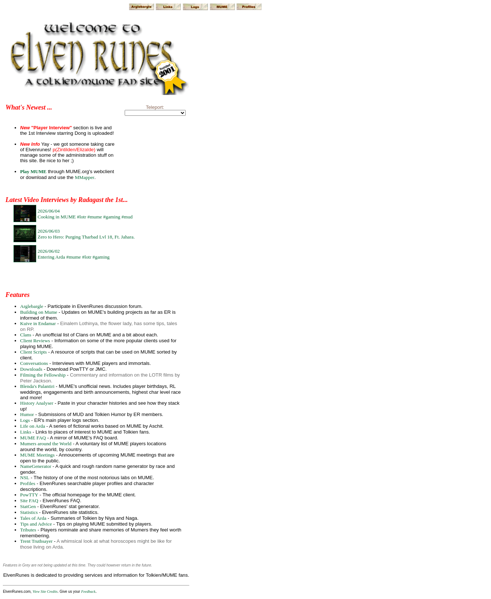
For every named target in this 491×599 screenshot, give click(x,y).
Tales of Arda (33, 518)
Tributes (28, 530)
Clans (25, 334)
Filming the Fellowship (42, 375)
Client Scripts (33, 352)
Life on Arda (32, 426)
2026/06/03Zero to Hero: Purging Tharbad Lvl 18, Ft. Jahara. (86, 234)
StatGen (28, 506)
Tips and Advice (36, 524)
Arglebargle (31, 306)
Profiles (27, 483)
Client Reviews (35, 340)
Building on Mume (38, 312)
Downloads (31, 369)
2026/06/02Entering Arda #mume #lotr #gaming (74, 254)
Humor (27, 414)
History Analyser (36, 403)
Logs (25, 420)
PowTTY (29, 494)
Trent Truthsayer (36, 541)
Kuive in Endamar (38, 323)
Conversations (34, 363)
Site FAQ (29, 500)
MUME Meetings (37, 455)
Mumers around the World (45, 443)
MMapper (84, 177)
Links (25, 432)
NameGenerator (35, 466)
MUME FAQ (33, 437)
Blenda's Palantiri (37, 386)
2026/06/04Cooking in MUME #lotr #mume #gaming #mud (85, 214)
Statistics (29, 512)
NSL (24, 477)
